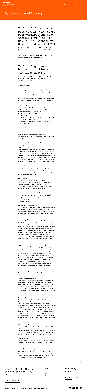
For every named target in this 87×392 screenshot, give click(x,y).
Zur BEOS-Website (12, 381)
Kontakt (74, 3)
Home (46, 368)
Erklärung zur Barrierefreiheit (41, 388)
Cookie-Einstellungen (26, 388)
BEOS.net (47, 375)
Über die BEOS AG (49, 373)
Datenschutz (15, 388)
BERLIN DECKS (48, 371)
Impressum (7, 388)
